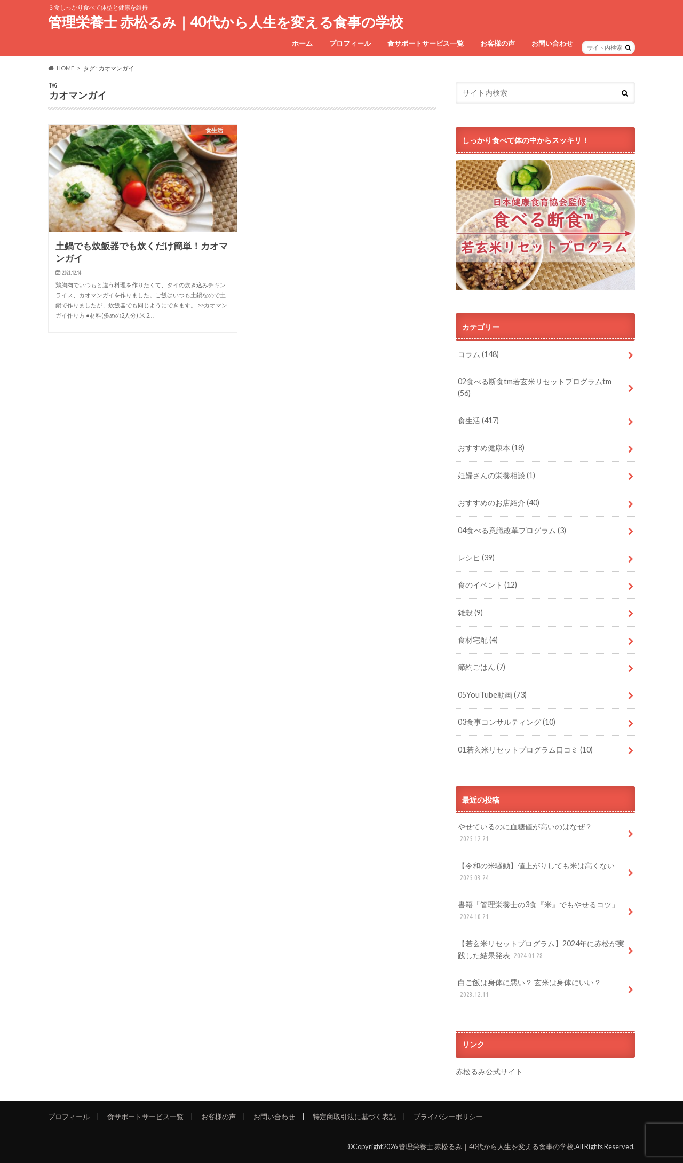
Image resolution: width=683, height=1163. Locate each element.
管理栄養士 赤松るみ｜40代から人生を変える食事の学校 (225, 21)
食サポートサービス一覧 (425, 43)
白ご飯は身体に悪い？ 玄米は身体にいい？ (529, 989)
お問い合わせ (552, 43)
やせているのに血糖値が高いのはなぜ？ (525, 833)
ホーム (302, 43)
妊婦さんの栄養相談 (496, 475)
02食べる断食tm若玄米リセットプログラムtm (534, 387)
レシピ (476, 557)
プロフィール (350, 43)
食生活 (478, 420)
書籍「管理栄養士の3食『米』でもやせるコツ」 (538, 911)
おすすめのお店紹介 (498, 502)
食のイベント (487, 584)
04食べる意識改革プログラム (512, 530)
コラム (478, 354)
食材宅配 (478, 639)
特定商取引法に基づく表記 (354, 1116)
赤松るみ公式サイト (489, 1071)
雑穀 (470, 612)
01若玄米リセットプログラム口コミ (525, 749)
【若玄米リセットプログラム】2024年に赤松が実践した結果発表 (541, 950)
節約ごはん (481, 666)
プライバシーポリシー (448, 1116)
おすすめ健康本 (491, 447)
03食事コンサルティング (506, 721)
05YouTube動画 (492, 694)
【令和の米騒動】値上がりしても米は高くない (536, 872)
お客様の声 (497, 43)
